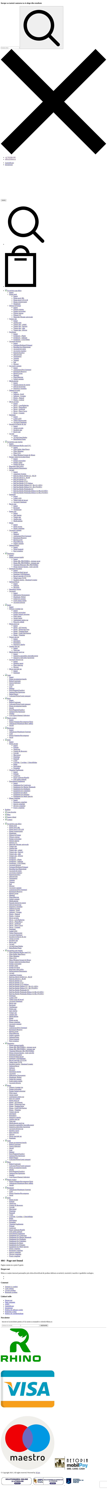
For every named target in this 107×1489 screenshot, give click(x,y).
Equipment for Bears (20, 792)
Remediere (17, 643)
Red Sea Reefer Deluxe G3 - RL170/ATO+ (27, 487)
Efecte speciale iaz (15, 669)
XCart (38, 1473)
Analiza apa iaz (14, 646)
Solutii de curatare (19, 599)
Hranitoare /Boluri (19, 597)
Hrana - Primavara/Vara (21, 629)
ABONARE (44, 1325)
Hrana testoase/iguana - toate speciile (25, 567)
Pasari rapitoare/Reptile (21, 777)
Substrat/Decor (14, 582)
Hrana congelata (18, 528)
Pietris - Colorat (18, 400)
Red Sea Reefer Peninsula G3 (23, 489)
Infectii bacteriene (19, 386)
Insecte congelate (19, 804)
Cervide (16, 753)
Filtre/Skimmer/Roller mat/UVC (20, 445)
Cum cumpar (9, 1288)
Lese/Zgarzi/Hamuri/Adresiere (19, 715)
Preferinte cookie (11, 1312)
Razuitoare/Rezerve (20, 371)
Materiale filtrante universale (23, 317)
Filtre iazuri (17, 616)
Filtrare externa (18, 309)
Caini (8, 675)
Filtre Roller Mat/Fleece (21, 449)
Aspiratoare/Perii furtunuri (22, 370)
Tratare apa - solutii (19, 324)
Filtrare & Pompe (15, 306)
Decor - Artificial (19, 409)
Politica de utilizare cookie (14, 1310)
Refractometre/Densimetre (18, 468)
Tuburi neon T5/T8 (19, 578)
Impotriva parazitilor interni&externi (25, 656)
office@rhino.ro (10, 159)
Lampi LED (17, 418)
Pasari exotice (10, 718)
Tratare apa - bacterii (20, 326)
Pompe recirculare (19, 311)
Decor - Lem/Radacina (21, 405)
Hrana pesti (13, 294)
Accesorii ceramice (19, 351)
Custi (11, 734)
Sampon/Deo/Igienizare (17, 692)
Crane (15, 760)
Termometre (17, 356)
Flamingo (16, 757)
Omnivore (16, 749)
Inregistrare (9, 165)
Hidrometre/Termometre (21, 595)
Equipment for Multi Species (23, 796)
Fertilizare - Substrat (20, 338)
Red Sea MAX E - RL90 (21, 477)
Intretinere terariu (15, 589)
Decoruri (16, 587)
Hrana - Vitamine (19, 635)
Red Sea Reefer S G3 (20, 481)
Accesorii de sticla (19, 349)
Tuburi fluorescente (19, 420)
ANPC (7, 1304)
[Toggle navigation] (3, 200)
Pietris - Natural (18, 398)
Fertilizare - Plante (19, 336)
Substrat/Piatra (14, 545)
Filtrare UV (17, 315)
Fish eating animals (19, 779)
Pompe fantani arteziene (21, 614)
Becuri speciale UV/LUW (22, 576)
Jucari (11, 737)
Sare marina (17, 515)
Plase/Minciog (18, 377)
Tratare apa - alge (19, 328)
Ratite (15, 764)
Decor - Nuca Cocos (20, 411)
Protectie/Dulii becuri (20, 572)
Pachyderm (17, 766)
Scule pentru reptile (19, 600)
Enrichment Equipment (17, 781)
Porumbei (16, 768)
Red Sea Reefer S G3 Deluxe (23, 483)
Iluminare (12, 415)
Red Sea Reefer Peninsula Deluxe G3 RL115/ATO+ (30, 491)
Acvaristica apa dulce (13, 290)
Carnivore (16, 776)
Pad (14, 362)
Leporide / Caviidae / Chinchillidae (25, 762)
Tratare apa (13, 319)
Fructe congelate (18, 808)
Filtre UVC (17, 453)
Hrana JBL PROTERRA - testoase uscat (26, 561)
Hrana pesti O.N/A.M (20, 300)
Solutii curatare (18, 379)
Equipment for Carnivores (22, 785)
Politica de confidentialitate (14, 1313)
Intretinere (16, 641)
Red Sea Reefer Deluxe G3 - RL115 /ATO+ (28, 485)
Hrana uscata (17, 526)
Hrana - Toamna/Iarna (20, 631)
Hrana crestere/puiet (20, 302)
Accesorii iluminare (20, 422)
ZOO (8, 740)
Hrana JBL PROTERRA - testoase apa (26, 563)
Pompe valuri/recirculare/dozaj (19, 457)
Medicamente (13, 381)
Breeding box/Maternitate (22, 347)
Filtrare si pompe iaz (16, 609)
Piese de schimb (18, 622)
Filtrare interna (18, 313)
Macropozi (17, 755)
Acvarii (11, 434)
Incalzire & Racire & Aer (17, 424)
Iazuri (8, 605)
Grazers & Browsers (20, 751)
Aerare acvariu (18, 428)
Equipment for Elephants (21, 789)
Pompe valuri (17, 462)
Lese (10, 686)
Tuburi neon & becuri (20, 500)
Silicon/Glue (17, 354)
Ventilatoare (17, 509)
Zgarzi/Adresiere (14, 683)
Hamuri (11, 688)
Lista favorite (10, 812)
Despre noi (8, 1300)
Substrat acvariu (14, 390)
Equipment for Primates (21, 794)
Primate (16, 747)
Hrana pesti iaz (14, 624)
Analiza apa (17, 322)
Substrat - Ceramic (19, 396)
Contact (8, 819)
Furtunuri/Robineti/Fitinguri (22, 345)
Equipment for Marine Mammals (24, 787)
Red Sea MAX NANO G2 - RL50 (24, 476)
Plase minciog (18, 665)
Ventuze (16, 360)
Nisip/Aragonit (18, 549)
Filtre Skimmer (18, 451)
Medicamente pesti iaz (16, 652)
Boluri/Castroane (15, 681)
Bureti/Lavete (18, 373)
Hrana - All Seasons (20, 627)
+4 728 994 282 (10, 157)
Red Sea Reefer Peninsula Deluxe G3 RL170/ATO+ (30, 493)
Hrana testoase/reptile (16, 557)
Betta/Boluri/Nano (19, 439)
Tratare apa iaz (14, 637)
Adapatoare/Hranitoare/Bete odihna (21, 723)
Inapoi (11, 292)
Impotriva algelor (19, 644)
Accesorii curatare (15, 366)
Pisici (8, 698)
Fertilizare (12, 332)
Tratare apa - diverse (20, 330)
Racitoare (16, 508)
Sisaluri (11, 713)
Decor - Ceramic (19, 413)
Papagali (16, 759)
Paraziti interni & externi (21, 385)
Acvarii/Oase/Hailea (20, 437)
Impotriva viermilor (20, 388)
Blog (7, 814)
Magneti (16, 375)
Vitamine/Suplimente (16, 770)
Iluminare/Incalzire (15, 568)
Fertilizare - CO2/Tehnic (21, 339)
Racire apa (16, 432)
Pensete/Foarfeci (19, 353)
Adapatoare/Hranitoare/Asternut (20, 732)
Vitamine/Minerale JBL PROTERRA (25, 565)
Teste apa (16, 650)
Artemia (16, 358)
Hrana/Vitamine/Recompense (19, 735)
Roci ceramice (18, 551)
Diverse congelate (19, 806)
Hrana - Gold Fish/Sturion (22, 633)
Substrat (16, 585)
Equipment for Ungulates (21, 791)
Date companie (10, 1302)
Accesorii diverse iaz (16, 659)
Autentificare (9, 163)
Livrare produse (10, 1290)
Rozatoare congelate (20, 802)
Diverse (16, 364)
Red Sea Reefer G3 (19, 479)
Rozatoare (9, 728)
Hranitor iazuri (18, 663)
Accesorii (12, 591)
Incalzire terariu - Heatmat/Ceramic (25, 580)
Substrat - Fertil (18, 394)
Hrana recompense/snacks (18, 679)
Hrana (11, 523)
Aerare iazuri (17, 618)
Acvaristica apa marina (13, 442)
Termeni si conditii (11, 1287)
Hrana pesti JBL (18, 298)
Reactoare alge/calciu (16, 466)
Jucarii (11, 685)
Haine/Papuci (13, 694)
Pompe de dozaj (18, 464)
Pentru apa (12, 511)
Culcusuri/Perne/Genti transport (20, 696)
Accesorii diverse (15, 341)
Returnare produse (11, 1292)
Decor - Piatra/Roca (20, 407)
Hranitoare (16, 304)
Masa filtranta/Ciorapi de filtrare (24, 455)
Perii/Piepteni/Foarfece (17, 690)
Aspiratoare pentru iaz (20, 620)
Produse (7, 809)
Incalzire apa (17, 430)
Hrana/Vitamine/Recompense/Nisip (21, 722)
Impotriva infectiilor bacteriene (23, 658)
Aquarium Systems (19, 474)
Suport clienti (10, 817)
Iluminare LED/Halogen (21, 574)
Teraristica (9, 553)
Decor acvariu (14, 402)
